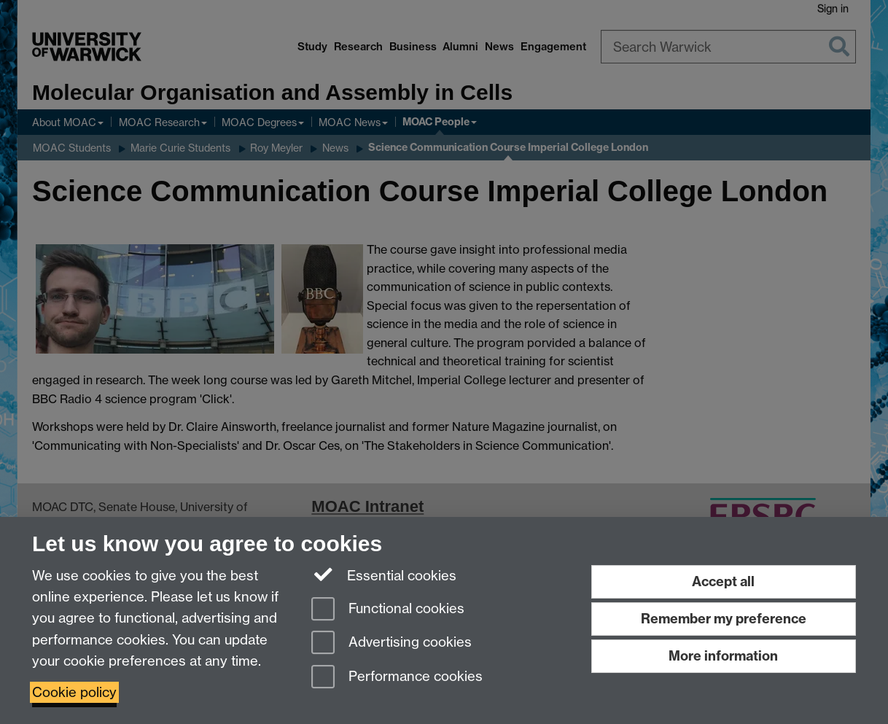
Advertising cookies (391, 643)
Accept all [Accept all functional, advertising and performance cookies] (723, 581)
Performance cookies (397, 677)
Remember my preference (723, 618)
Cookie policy (74, 692)
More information (723, 655)
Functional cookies (387, 609)
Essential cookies (383, 574)
